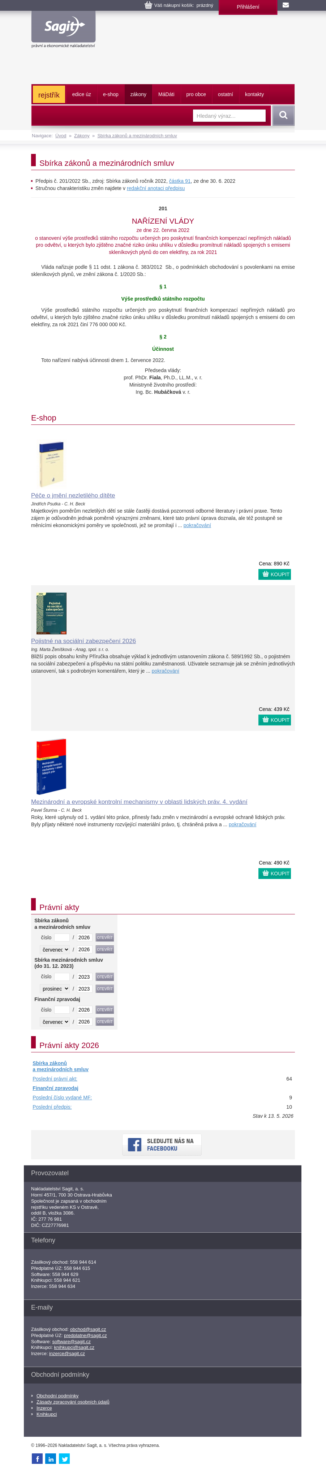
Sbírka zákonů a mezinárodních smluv (137, 135)
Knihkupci (47, 1414)
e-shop (111, 94)
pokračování (197, 525)
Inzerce (44, 1408)
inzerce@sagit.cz (67, 1353)
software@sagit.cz (71, 1341)
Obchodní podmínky (57, 1395)
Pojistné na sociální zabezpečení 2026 (83, 641)
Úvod (60, 135)
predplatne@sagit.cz (85, 1335)
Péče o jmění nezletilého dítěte (73, 495)
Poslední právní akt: (55, 1079)
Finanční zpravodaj (55, 1088)
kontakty (254, 94)
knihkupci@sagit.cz (74, 1347)
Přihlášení (248, 7)
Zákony (82, 135)
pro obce (196, 94)
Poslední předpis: (52, 1107)
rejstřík (49, 95)
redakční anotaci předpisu (156, 188)
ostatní (225, 94)
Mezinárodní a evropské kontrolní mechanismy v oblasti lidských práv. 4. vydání (139, 801)
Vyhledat (282, 115)
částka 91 (180, 181)
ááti (166, 94)
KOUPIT (280, 574)
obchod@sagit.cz (88, 1329)
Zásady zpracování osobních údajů (73, 1402)
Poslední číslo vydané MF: (62, 1097)
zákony (138, 94)
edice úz (81, 94)
